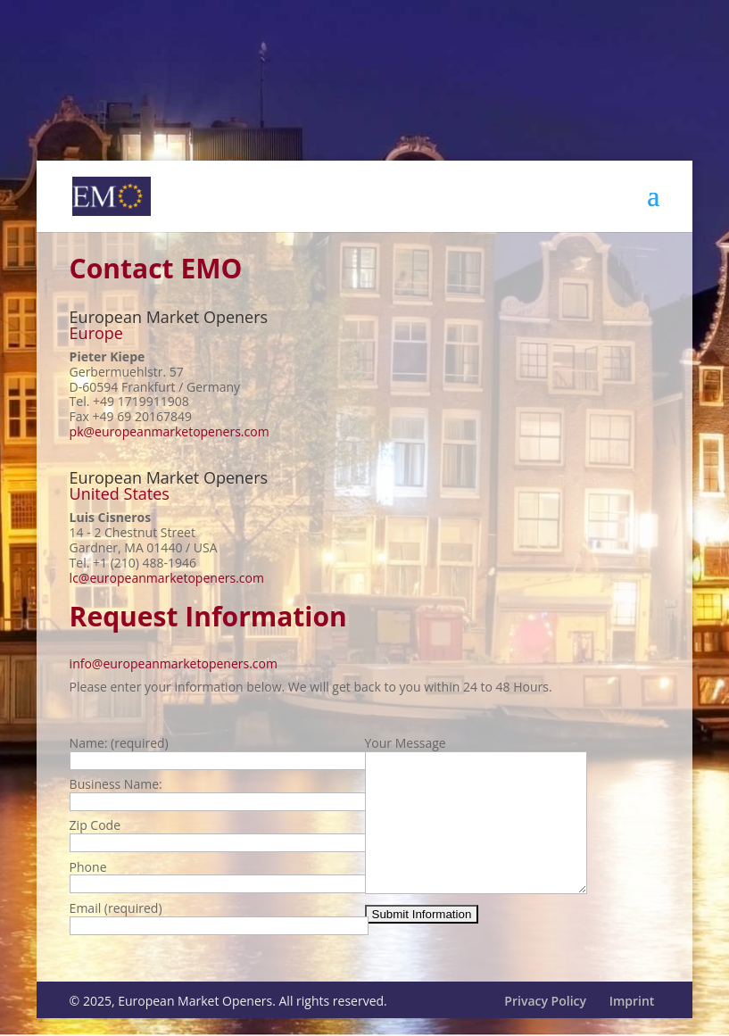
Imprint (632, 1015)
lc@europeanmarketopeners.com (167, 577)
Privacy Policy (545, 1015)
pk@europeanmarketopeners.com (169, 431)
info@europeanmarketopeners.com (174, 663)
